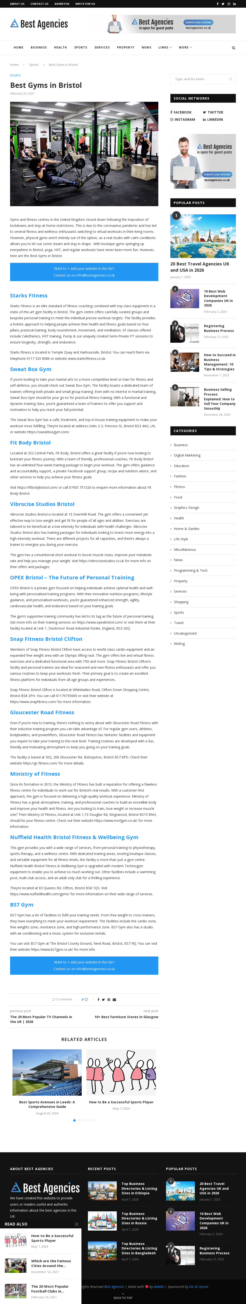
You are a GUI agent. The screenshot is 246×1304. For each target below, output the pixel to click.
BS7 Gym (21, 904)
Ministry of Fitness (35, 773)
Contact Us (40, 4)
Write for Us (85, 4)
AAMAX (159, 1286)
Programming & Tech (191, 570)
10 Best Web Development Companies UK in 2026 (218, 298)
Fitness (179, 486)
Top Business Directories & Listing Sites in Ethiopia (139, 1188)
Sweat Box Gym (30, 369)
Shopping (181, 602)
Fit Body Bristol (30, 442)
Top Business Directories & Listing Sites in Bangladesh (139, 1248)
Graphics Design (186, 507)
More (184, 47)
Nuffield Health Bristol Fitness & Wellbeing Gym (74, 837)
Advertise (62, 4)
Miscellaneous (185, 549)
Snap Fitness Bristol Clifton (46, 638)
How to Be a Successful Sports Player (121, 1102)
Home (19, 47)
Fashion (180, 476)
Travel (179, 622)
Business (39, 47)
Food (178, 497)
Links (163, 47)
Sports (80, 47)
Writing (179, 643)
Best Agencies (114, 1286)
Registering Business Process (219, 328)
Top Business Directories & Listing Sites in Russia (139, 1218)
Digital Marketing (187, 455)
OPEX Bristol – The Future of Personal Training (72, 577)
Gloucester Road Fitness (42, 712)
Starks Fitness (29, 295)
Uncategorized (185, 633)
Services (102, 47)
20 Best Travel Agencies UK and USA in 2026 (199, 267)
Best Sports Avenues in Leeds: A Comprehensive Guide (47, 1104)
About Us (17, 4)
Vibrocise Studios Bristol (42, 503)
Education (181, 465)
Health (60, 47)
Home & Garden (186, 528)
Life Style (181, 539)
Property (126, 47)
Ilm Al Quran (198, 1286)
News (146, 47)
